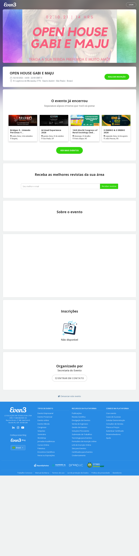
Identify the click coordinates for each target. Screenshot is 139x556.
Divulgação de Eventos (81, 420)
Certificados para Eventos (82, 452)
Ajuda (108, 438)
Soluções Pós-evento (80, 431)
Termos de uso (58, 473)
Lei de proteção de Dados (78, 473)
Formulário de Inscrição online (84, 441)
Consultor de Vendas (114, 424)
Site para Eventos (79, 448)
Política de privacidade (101, 473)
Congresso (42, 427)
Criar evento (111, 413)
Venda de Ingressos (80, 424)
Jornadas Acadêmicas (46, 441)
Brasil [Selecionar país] (18, 447)
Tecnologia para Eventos (82, 438)
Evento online (43, 420)
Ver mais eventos (69, 150)
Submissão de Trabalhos (82, 434)
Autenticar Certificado (115, 431)
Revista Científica (78, 417)
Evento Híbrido (44, 424)
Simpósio (41, 431)
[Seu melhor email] (60, 186)
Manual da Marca (42, 473)
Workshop (42, 438)
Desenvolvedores (113, 434)
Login (131, 5)
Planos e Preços (112, 427)
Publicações (77, 413)
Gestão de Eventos (79, 427)
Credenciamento (79, 455)
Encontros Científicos (46, 452)
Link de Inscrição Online (81, 445)
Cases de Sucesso (113, 417)
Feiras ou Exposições (46, 455)
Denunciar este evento (69, 396)
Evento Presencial (45, 417)
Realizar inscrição (117, 77)
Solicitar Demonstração (115, 420)
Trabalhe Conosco (24, 473)
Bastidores (117, 473)
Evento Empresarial (45, 413)
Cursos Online (43, 445)
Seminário (42, 434)
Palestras (41, 448)
